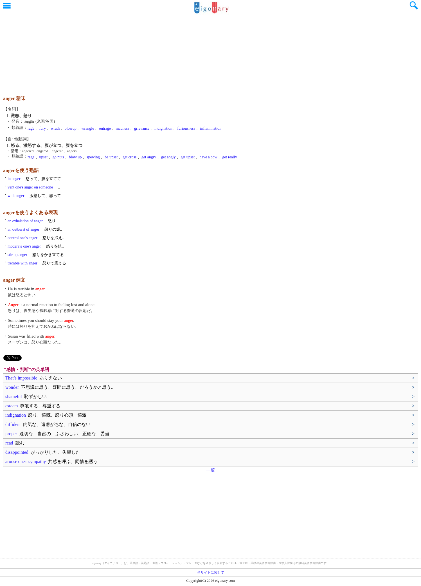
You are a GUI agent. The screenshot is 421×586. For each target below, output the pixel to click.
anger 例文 (14, 280)
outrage (105, 128)
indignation (163, 128)
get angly (168, 157)
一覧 (210, 470)
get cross (129, 157)
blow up (75, 157)
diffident (48, 424)
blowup (70, 128)
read (14, 443)
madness (122, 128)
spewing (93, 157)
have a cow (208, 157)
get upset (188, 157)
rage (31, 128)
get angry (148, 157)
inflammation (210, 128)
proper (58, 433)
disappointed (42, 452)
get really (229, 157)
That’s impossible (33, 378)
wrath (55, 128)
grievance (141, 128)
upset (43, 157)
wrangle (87, 128)
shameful (26, 396)
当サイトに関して (210, 572)
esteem (32, 405)
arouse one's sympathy (51, 461)
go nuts (58, 157)
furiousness (186, 128)
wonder (59, 387)
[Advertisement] (210, 52)
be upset (111, 157)
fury (42, 128)
